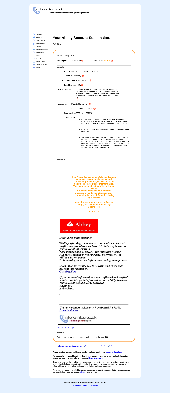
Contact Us (94, 385)
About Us (86, 385)
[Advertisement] (85, 22)
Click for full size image (65, 328)
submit (81, 372)
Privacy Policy (77, 385)
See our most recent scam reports (70, 346)
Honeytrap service (95, 358)
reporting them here (113, 352)
